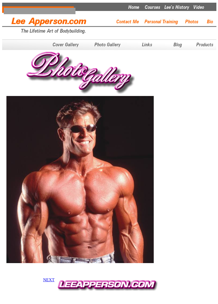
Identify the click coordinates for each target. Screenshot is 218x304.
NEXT (49, 280)
